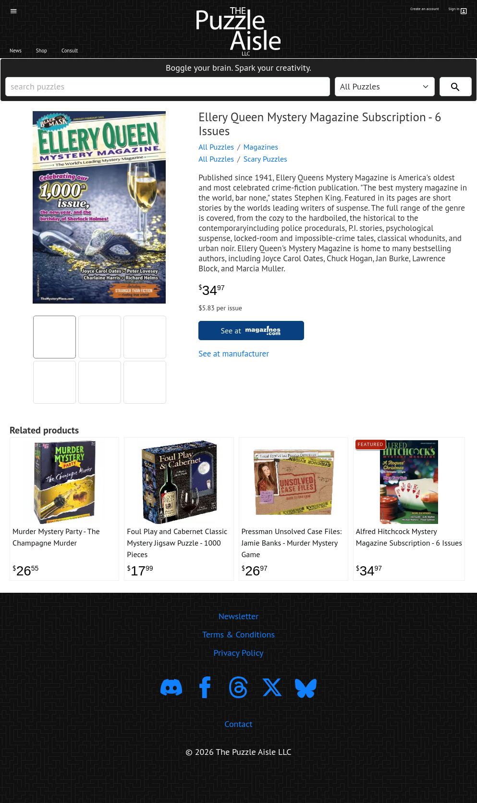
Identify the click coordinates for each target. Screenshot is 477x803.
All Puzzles (216, 161)
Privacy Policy (239, 680)
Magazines (261, 161)
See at (251, 345)
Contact (238, 751)
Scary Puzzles (265, 173)
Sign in (456, 11)
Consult (103, 53)
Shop (60, 53)
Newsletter (239, 643)
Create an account (406, 11)
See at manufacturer (233, 368)
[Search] (456, 96)
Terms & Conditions (238, 661)
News (22, 53)
